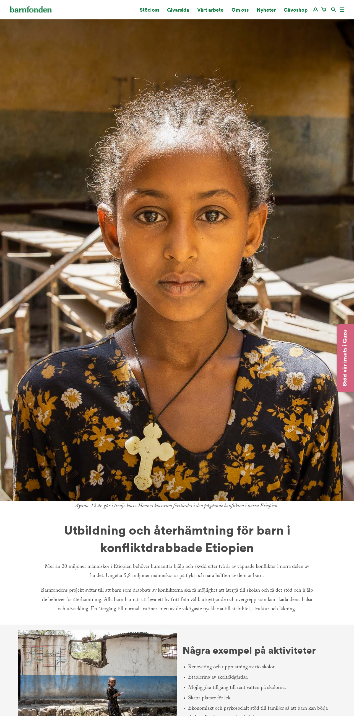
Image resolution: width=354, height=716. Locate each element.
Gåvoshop (296, 12)
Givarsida (178, 12)
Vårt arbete (210, 12)
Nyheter (266, 12)
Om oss (240, 12)
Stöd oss (149, 12)
